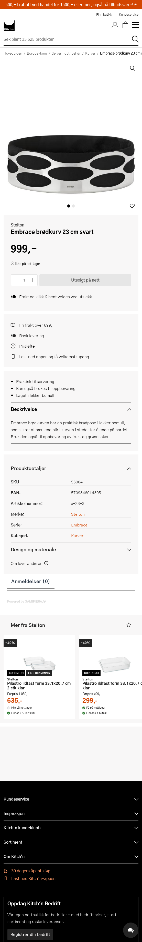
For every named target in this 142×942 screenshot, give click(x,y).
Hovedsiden (13, 53)
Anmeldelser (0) (30, 581)
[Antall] (24, 280)
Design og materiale (33, 549)
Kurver (90, 53)
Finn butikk (104, 14)
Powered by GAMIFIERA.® (26, 601)
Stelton (17, 225)
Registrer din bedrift (30, 934)
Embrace (79, 525)
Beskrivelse (24, 409)
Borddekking (37, 53)
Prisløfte (27, 346)
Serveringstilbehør (66, 53)
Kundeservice (128, 14)
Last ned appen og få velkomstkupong (54, 356)
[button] (132, 205)
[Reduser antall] (15, 280)
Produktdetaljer (28, 468)
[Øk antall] (33, 280)
